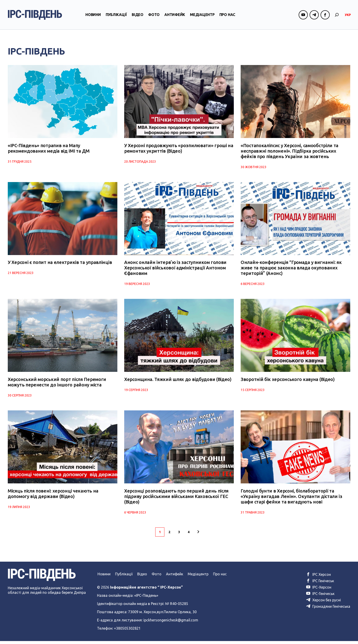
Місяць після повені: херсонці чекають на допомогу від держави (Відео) (53, 496)
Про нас (227, 17)
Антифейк (174, 17)
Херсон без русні (323, 603)
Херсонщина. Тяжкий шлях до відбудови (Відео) (178, 381)
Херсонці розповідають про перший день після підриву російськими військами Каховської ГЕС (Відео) (176, 499)
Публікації (116, 17)
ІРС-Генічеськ (320, 596)
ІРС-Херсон (318, 590)
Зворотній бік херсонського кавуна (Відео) (288, 381)
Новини (93, 17)
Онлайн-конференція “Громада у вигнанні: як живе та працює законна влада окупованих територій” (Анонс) (291, 269)
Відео (137, 17)
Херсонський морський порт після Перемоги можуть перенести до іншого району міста (57, 384)
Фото (154, 17)
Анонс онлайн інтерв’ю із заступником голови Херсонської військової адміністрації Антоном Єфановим (175, 269)
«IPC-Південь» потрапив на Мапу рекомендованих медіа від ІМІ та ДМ (49, 148)
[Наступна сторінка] (198, 535)
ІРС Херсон (318, 577)
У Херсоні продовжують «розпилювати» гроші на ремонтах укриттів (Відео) (178, 148)
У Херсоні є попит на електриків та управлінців (60, 263)
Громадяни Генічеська (328, 609)
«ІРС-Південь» (146, 598)
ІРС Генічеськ (320, 584)
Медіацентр (202, 17)
